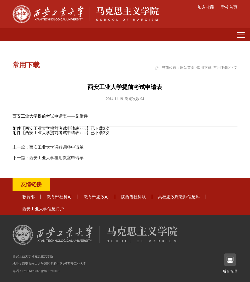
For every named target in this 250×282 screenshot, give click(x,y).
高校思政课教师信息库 (179, 197)
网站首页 (187, 68)
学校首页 (229, 7)
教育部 (28, 197)
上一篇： (48, 147)
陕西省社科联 (133, 197)
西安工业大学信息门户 (43, 209)
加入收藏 (205, 7)
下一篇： (48, 158)
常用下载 (204, 68)
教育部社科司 (59, 197)
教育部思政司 (96, 197)
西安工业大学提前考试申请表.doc (55, 128)
